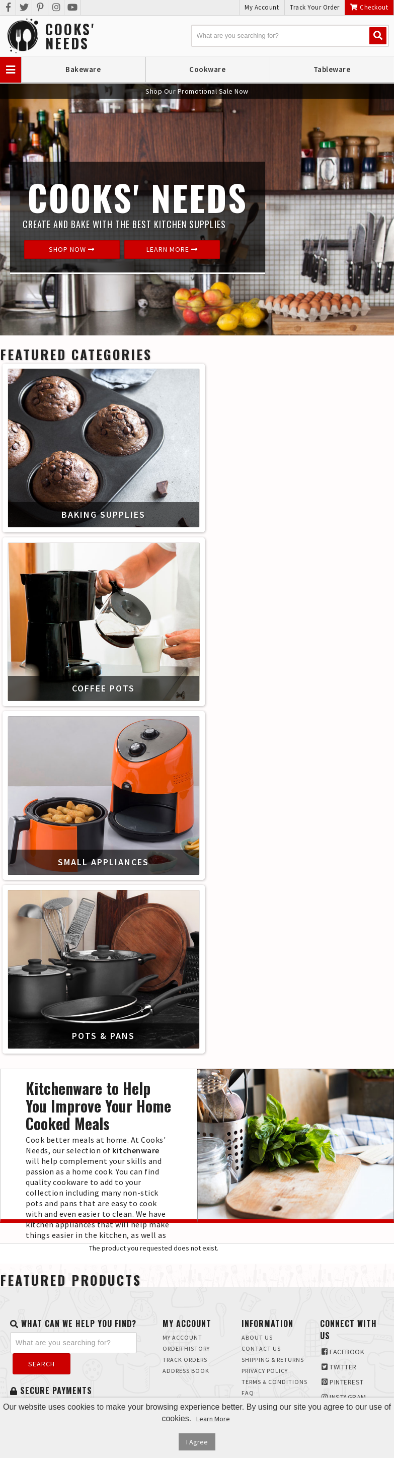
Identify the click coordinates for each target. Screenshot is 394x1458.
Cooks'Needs (70, 36)
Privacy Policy (265, 1370)
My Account (262, 7)
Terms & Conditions (274, 1381)
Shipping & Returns (273, 1359)
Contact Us (261, 1348)
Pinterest (343, 1381)
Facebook (343, 1351)
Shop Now (72, 249)
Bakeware (83, 69)
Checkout (369, 7)
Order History (186, 1348)
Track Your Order (314, 7)
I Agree (197, 1441)
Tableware (332, 69)
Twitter (339, 1366)
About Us (257, 1337)
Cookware (207, 69)
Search (41, 1363)
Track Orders (185, 1359)
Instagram (344, 1397)
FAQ (248, 1393)
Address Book (186, 1370)
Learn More (172, 249)
